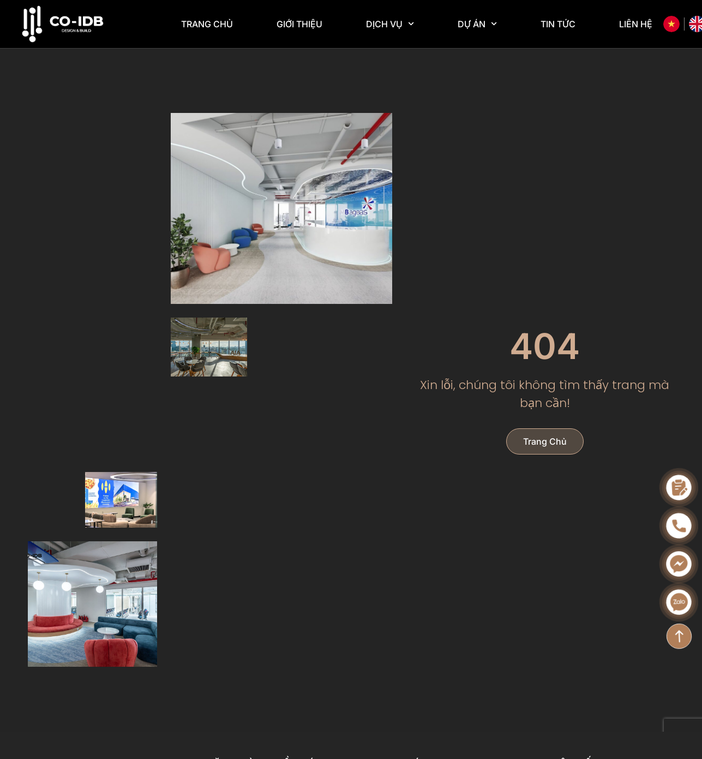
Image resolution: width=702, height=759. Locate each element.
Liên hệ (635, 24)
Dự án (477, 23)
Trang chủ (207, 24)
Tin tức (558, 24)
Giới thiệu (299, 24)
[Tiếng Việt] (671, 24)
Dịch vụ (390, 23)
